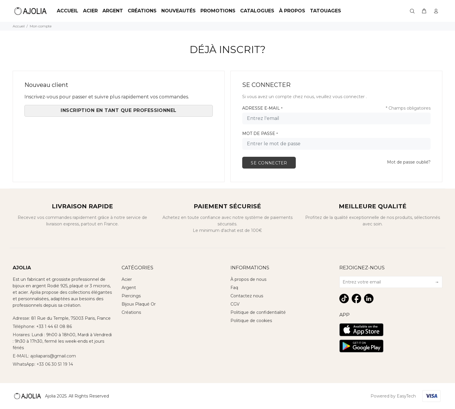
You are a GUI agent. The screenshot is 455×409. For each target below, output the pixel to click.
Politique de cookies (251, 320)
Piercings (131, 295)
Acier (127, 279)
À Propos (292, 11)
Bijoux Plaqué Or (139, 304)
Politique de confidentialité (258, 312)
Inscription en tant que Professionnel (119, 110)
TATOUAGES (325, 11)
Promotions (217, 11)
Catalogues (257, 11)
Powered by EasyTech (393, 396)
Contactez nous (246, 295)
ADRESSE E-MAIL (262, 108)
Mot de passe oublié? (409, 162)
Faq (234, 287)
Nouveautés (178, 11)
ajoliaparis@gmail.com (53, 356)
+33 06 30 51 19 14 (54, 364)
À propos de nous (248, 279)
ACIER (90, 11)
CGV (235, 304)
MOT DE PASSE (260, 133)
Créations (142, 11)
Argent (112, 11)
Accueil (67, 11)
